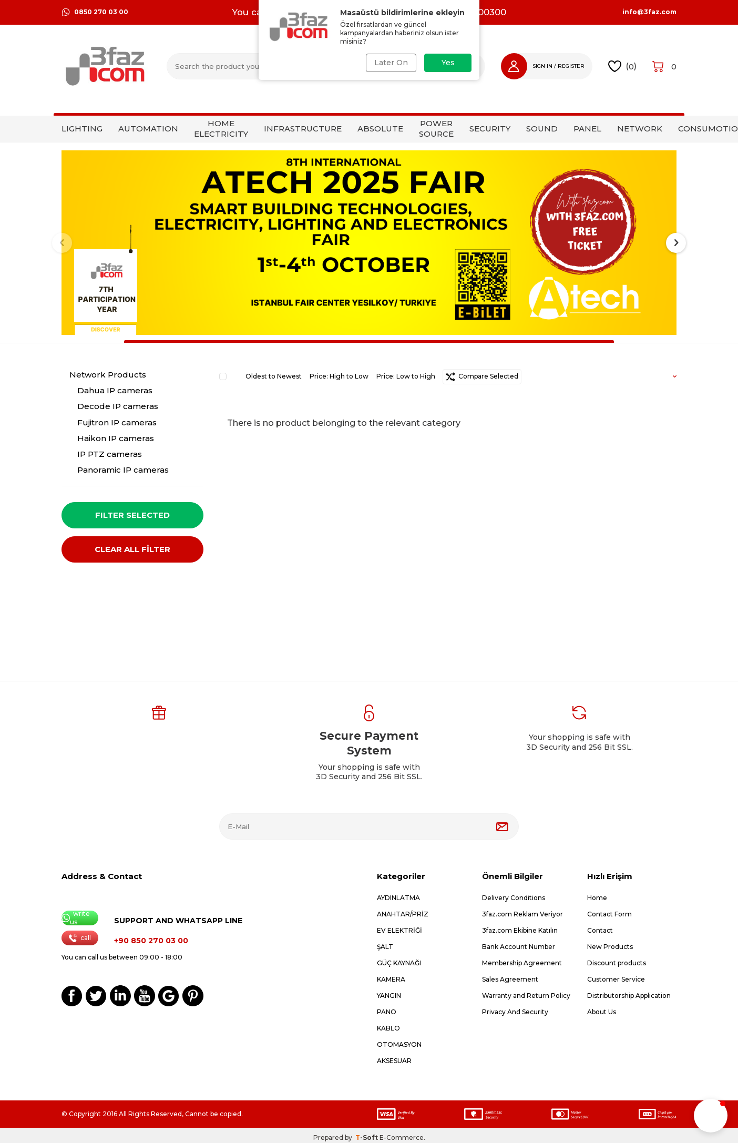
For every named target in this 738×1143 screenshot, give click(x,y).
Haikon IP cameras (115, 438)
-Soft (367, 1137)
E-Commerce (402, 1137)
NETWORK (639, 129)
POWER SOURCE (436, 128)
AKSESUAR (394, 1061)
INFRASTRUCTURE (303, 129)
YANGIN (389, 995)
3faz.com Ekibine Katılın (520, 930)
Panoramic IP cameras (123, 470)
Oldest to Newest (273, 376)
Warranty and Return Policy (526, 995)
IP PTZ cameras (109, 454)
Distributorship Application (629, 995)
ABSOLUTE (380, 129)
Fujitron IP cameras (117, 422)
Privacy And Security (515, 1012)
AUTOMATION (148, 129)
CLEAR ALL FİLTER (132, 549)
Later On (391, 62)
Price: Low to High (405, 376)
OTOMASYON (399, 1044)
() (622, 66)
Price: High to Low (339, 376)
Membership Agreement (522, 963)
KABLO (388, 1028)
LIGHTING (82, 129)
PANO (386, 1012)
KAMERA (391, 979)
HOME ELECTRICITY (221, 128)
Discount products (616, 963)
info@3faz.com (649, 12)
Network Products (107, 375)
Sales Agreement (510, 979)
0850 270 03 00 (95, 12)
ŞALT (385, 947)
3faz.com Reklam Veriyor (522, 914)
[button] (62, 243)
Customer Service (616, 979)
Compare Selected (482, 376)
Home (597, 898)
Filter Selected (132, 515)
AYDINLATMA (398, 898)
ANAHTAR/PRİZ (402, 914)
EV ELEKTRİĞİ (399, 930)
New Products (610, 947)
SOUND (542, 129)
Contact (600, 930)
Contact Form (609, 914)
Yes (448, 62)
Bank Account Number (518, 947)
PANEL (587, 129)
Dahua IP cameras (114, 390)
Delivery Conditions (513, 898)
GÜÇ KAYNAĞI (399, 963)
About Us (601, 1012)
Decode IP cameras (117, 406)
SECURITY (489, 129)
